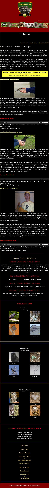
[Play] (2, 122)
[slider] (22, 122)
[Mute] (43, 122)
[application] (24, 122)
